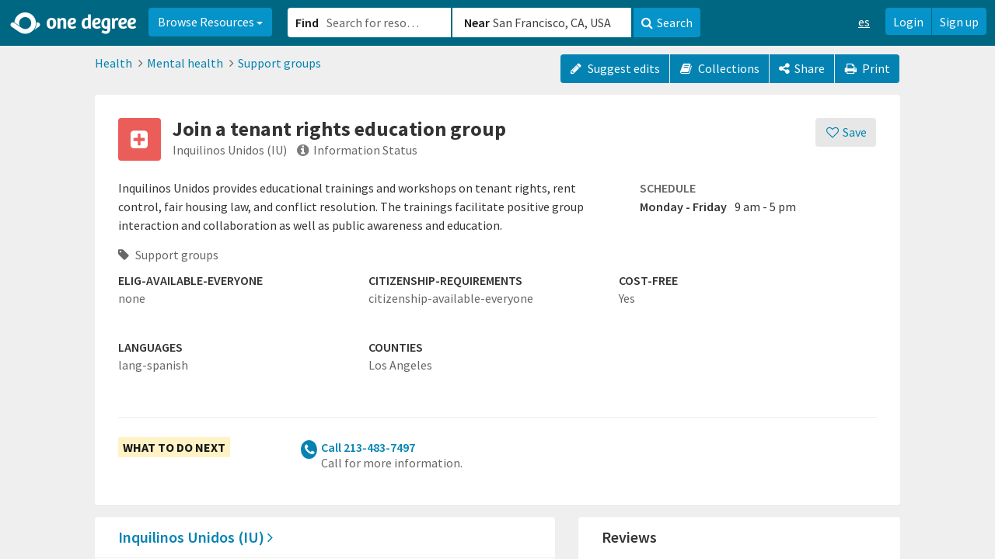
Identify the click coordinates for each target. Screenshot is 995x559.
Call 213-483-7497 (368, 447)
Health (113, 63)
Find (307, 22)
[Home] (74, 23)
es (864, 22)
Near (477, 22)
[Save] (846, 132)
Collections (719, 68)
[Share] (802, 68)
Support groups (279, 63)
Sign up (959, 22)
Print (867, 68)
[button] (497, 279)
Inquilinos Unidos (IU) (195, 537)
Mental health (185, 63)
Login (908, 22)
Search (667, 22)
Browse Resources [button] (210, 22)
